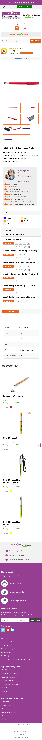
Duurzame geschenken (10, 677)
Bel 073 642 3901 (27, 34)
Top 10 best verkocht (9, 670)
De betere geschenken (10, 673)
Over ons (5, 709)
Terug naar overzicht (22, 58)
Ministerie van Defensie (10, 705)
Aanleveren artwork (9, 712)
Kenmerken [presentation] (21, 320)
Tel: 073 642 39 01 (7, 652)
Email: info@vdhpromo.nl (9, 656)
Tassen (4, 688)
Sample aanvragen (8, 716)
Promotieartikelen (8, 681)
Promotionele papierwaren (11, 684)
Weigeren (36, 7)
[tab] (21, 320)
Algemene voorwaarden (20, 724)
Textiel (4, 691)
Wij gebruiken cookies (20, 731)
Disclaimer (20, 734)
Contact (4, 719)
